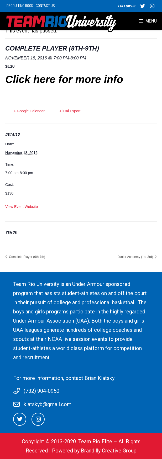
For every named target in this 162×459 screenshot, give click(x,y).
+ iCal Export (70, 111)
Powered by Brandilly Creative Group (94, 450)
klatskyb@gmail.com (47, 404)
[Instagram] (38, 419)
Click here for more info (64, 79)
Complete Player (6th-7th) (26, 257)
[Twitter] (19, 419)
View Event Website (21, 206)
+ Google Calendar (29, 111)
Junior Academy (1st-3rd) (136, 257)
